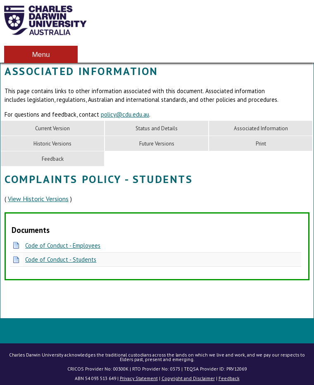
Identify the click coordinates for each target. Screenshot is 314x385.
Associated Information (261, 128)
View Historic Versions (38, 199)
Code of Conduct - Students (60, 259)
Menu (41, 54)
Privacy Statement (139, 378)
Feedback (53, 158)
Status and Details (157, 128)
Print (261, 143)
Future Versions (156, 143)
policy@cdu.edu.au (125, 114)
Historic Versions (52, 143)
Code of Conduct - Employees (62, 245)
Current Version (52, 128)
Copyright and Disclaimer (188, 378)
